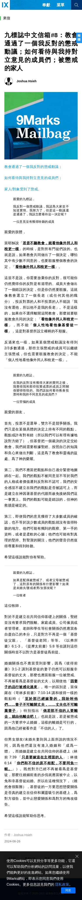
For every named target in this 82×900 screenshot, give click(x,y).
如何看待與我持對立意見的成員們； (33, 178)
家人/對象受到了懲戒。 (23, 189)
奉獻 (46, 5)
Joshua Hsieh (23, 835)
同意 (68, 890)
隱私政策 (62, 884)
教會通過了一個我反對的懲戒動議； (33, 167)
